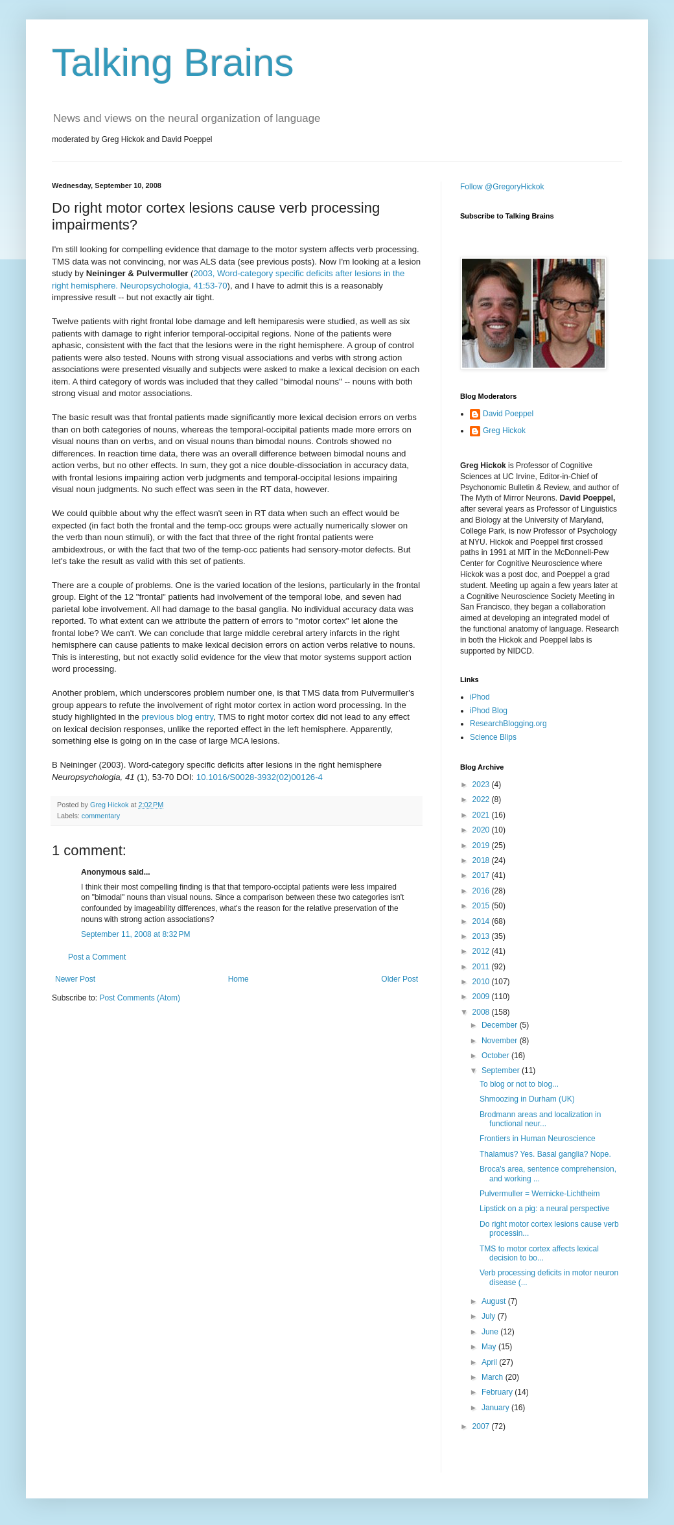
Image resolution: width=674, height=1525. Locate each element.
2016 (482, 890)
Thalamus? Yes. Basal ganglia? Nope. (545, 1154)
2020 (482, 829)
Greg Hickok (504, 430)
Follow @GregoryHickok (502, 186)
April (490, 1362)
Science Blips (493, 737)
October (496, 1055)
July (490, 1316)
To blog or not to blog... (519, 1084)
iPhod (480, 697)
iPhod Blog (488, 710)
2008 (482, 1012)
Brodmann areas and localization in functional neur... (540, 1119)
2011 (482, 966)
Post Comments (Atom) (139, 997)
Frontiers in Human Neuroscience (538, 1138)
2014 (482, 921)
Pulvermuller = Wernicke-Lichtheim (540, 1193)
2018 (482, 860)
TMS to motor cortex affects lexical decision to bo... (539, 1253)
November (501, 1040)
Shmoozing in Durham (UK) (527, 1099)
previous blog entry (177, 717)
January (496, 1407)
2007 (482, 1426)
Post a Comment (97, 957)
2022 (482, 799)
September (502, 1070)
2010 (482, 981)
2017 (482, 875)
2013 (482, 936)
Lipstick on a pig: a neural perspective (545, 1208)
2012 (482, 951)
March (494, 1377)
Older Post (399, 979)
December (501, 1025)
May (490, 1346)
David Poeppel (508, 413)
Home (238, 979)
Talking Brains (173, 62)
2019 (482, 845)
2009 (482, 996)
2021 (482, 815)
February (498, 1392)
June (491, 1331)
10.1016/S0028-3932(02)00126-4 (259, 777)
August (495, 1301)
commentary (101, 816)
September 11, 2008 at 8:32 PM (135, 934)
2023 (482, 784)
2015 (482, 905)
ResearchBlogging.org (508, 723)
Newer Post (75, 979)
